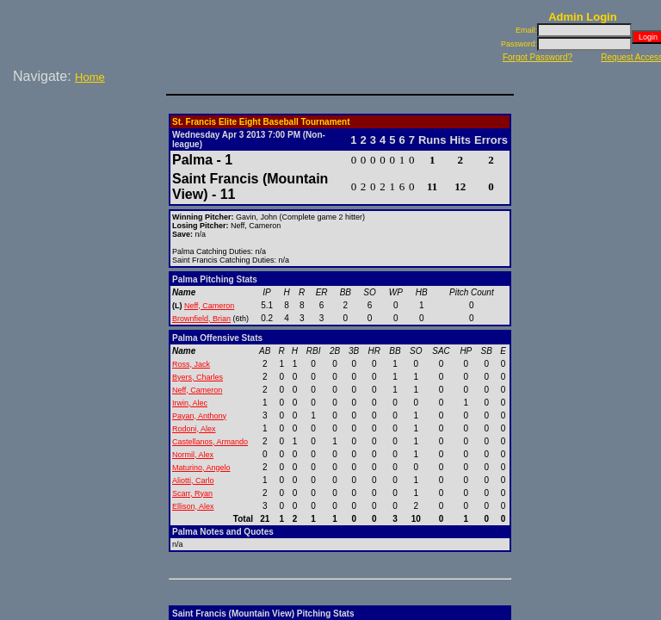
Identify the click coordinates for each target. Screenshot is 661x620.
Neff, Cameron (209, 305)
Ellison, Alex (193, 506)
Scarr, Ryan (192, 493)
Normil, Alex (192, 454)
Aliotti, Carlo (193, 480)
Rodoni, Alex (194, 429)
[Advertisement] (86, 145)
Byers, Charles (197, 377)
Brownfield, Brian (201, 318)
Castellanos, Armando (210, 441)
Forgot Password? (537, 57)
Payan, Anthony (199, 416)
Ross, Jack (191, 364)
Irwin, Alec (189, 403)
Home (90, 77)
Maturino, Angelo (201, 467)
